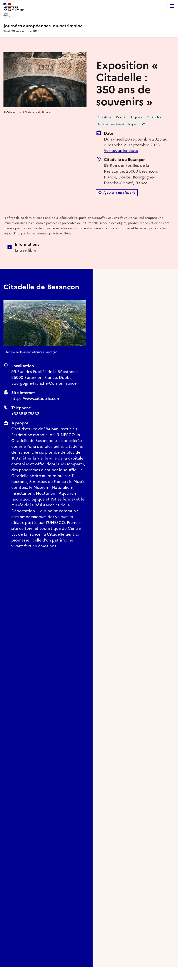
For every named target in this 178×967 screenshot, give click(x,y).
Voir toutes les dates (121, 150)
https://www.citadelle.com (35, 398)
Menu (172, 6)
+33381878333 (25, 414)
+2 (143, 124)
